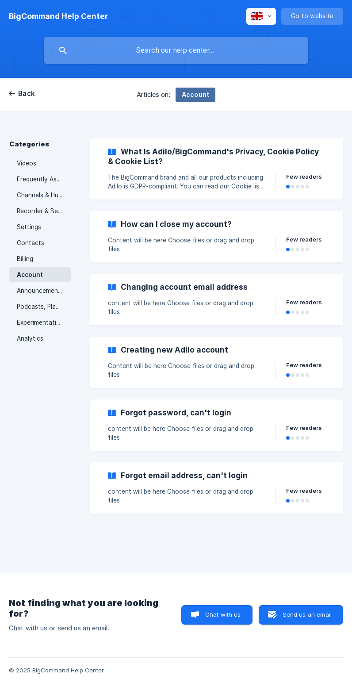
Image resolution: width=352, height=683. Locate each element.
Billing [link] (25, 258)
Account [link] (30, 274)
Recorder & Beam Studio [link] (44, 211)
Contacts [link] (30, 242)
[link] (216, 169)
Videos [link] (26, 163)
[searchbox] (176, 50)
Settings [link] (29, 226)
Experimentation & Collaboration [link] (44, 322)
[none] (58, 16)
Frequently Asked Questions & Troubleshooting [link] (44, 179)
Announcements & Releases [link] (44, 290)
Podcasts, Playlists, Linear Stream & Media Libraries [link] (44, 306)
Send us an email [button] (307, 614)
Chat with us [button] (223, 614)
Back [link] (26, 93)
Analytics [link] (30, 338)
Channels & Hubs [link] (41, 195)
